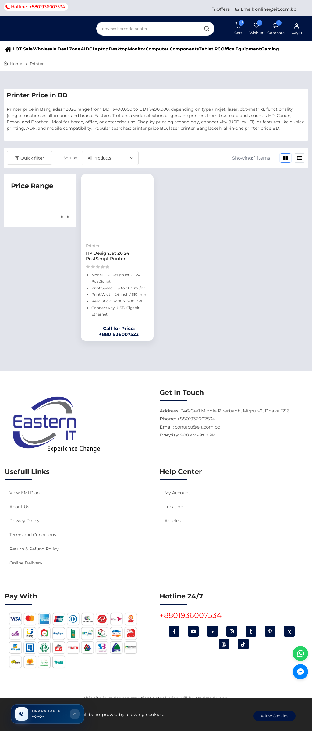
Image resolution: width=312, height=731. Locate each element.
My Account (177, 492)
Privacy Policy (24, 520)
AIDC (86, 49)
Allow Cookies (274, 715)
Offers (220, 9)
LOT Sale (23, 49)
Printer (37, 63)
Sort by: (70, 157)
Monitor (136, 49)
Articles (173, 520)
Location (174, 506)
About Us (19, 506)
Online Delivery (25, 563)
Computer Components (172, 49)
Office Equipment (241, 49)
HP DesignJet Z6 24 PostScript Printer (107, 255)
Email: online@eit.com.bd (266, 9)
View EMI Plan (24, 492)
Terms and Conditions (32, 534)
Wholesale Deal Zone (56, 49)
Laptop (100, 49)
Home (16, 63)
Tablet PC (210, 49)
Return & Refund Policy (34, 549)
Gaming (270, 49)
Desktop (118, 49)
